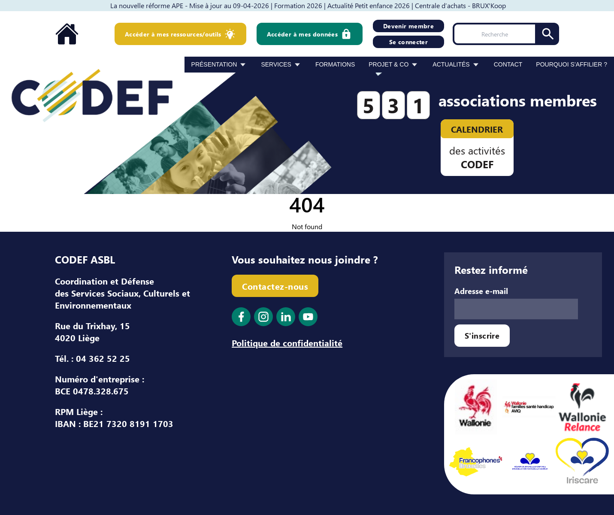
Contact (508, 64)
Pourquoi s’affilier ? (571, 64)
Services (276, 64)
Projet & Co (388, 64)
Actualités (451, 64)
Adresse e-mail (481, 290)
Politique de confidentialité (287, 342)
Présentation (214, 64)
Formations (335, 64)
